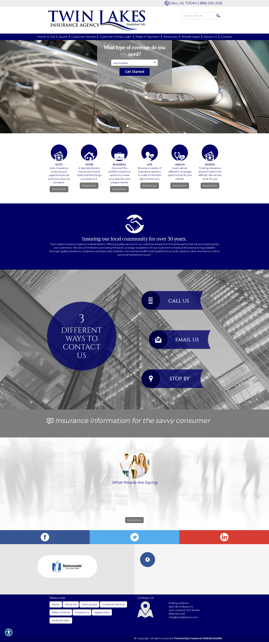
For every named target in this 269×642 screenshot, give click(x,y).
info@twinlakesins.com (183, 617)
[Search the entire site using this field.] (200, 15)
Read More (59, 189)
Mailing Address (179, 603)
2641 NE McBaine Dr (181, 606)
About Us (70, 604)
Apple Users (101, 612)
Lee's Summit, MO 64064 (184, 610)
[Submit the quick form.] (134, 72)
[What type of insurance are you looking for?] (134, 62)
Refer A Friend (61, 612)
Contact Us (82, 612)
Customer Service (113, 604)
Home (56, 604)
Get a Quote (89, 604)
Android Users (61, 620)
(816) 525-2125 (177, 613)
